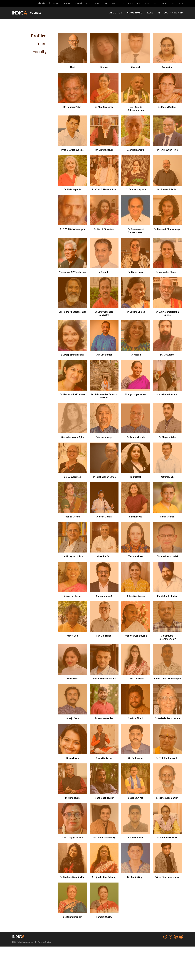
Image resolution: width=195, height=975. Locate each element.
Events (56, 3)
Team (41, 43)
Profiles (39, 35)
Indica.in (41, 3)
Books (67, 3)
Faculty (40, 51)
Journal (78, 3)
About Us (117, 13)
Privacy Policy (44, 942)
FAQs (150, 13)
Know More (135, 13)
